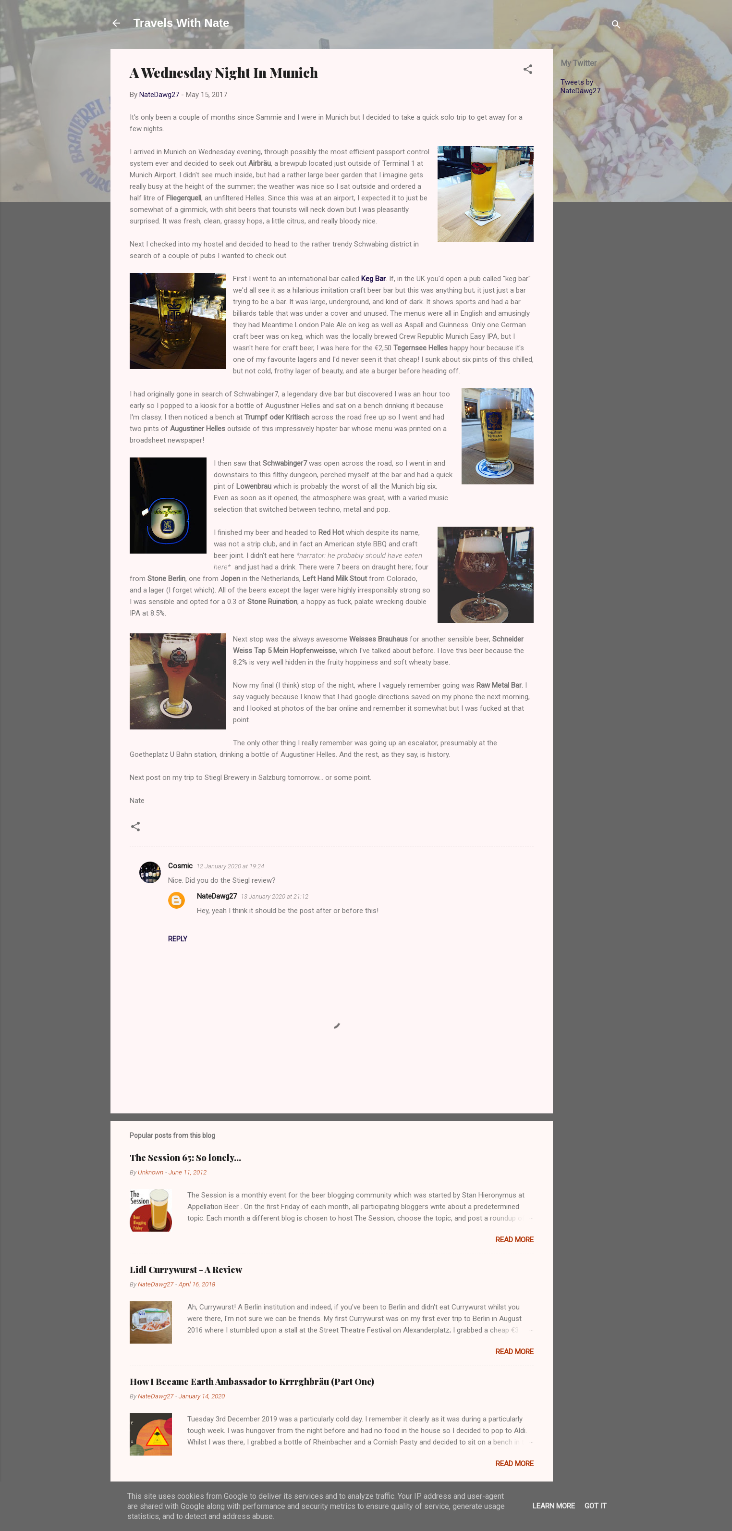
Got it (596, 1506)
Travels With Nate (182, 22)
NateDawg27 (217, 896)
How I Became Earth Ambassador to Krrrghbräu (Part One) (252, 1381)
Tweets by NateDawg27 (580, 86)
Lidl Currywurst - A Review (186, 1269)
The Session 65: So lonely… (185, 1157)
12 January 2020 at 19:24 (230, 866)
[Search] (616, 26)
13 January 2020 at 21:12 (274, 896)
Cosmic (180, 866)
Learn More (554, 1506)
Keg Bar (373, 278)
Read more (515, 1239)
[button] (528, 70)
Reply (177, 939)
